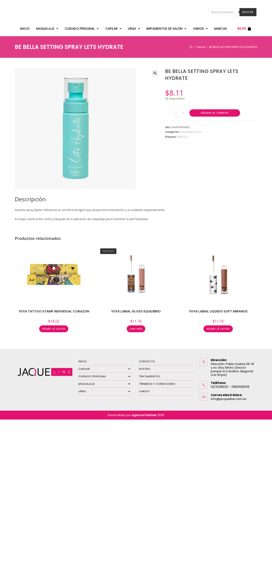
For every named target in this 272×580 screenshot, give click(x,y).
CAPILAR (113, 27)
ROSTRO (145, 367)
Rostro (198, 130)
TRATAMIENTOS (149, 374)
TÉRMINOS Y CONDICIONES (157, 382)
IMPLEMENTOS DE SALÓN (166, 27)
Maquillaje (186, 130)
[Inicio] (191, 45)
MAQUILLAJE (47, 27)
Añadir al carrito (215, 111)
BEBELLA (182, 134)
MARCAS (220, 27)
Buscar (247, 12)
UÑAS (134, 27)
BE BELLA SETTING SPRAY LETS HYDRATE (233, 45)
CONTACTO (147, 359)
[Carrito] (244, 27)
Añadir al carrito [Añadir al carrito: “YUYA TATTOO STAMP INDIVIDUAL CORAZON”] (53, 326)
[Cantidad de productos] (176, 111)
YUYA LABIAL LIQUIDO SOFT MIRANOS (218, 309)
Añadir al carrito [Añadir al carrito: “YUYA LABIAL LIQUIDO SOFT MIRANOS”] (218, 326)
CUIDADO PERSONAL (82, 27)
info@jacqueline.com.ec (229, 397)
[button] (155, 71)
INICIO (25, 27)
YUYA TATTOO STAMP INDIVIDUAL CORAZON (54, 309)
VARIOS (200, 27)
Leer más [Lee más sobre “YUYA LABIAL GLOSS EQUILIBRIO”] (136, 326)
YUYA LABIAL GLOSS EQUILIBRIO (136, 309)
